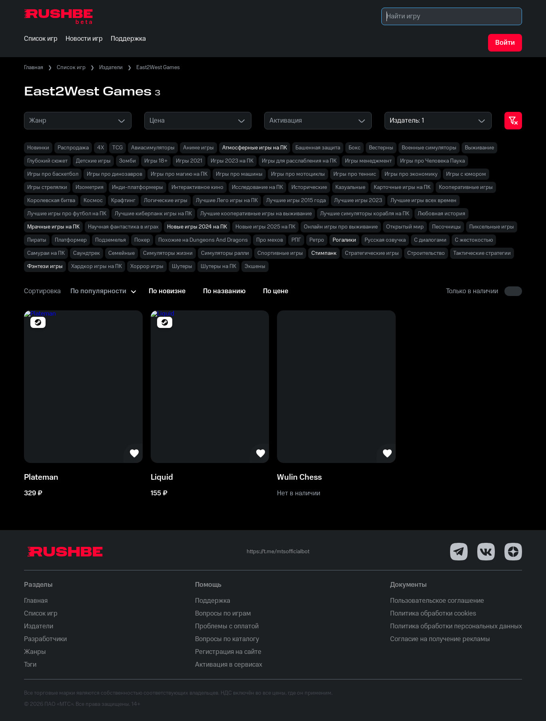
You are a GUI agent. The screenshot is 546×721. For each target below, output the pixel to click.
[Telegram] (459, 551)
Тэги (30, 664)
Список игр (71, 68)
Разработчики (45, 639)
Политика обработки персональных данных (456, 626)
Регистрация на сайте (228, 652)
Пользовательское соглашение (437, 601)
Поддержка (212, 601)
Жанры (35, 652)
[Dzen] (513, 551)
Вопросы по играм (223, 613)
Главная (33, 68)
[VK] (486, 551)
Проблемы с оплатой (227, 626)
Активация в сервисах (228, 664)
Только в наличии (472, 291)
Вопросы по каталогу (227, 639)
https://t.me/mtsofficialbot (278, 552)
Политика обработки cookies (433, 613)
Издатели (111, 68)
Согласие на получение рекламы (440, 639)
